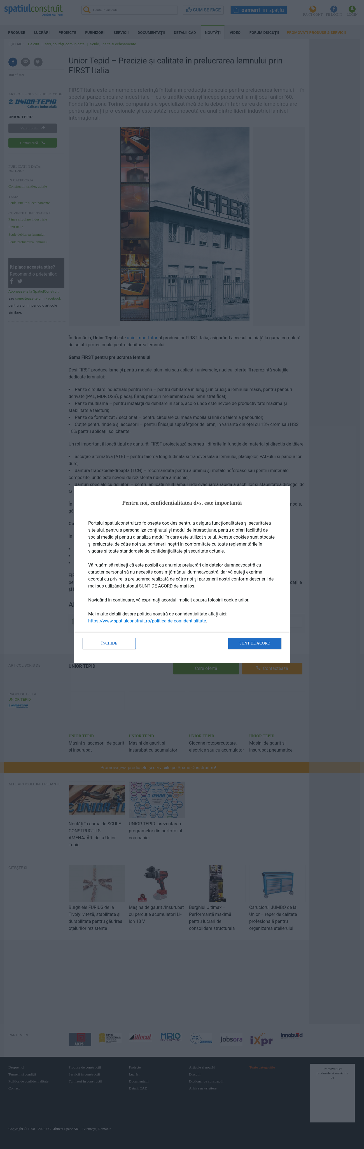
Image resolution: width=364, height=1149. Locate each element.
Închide (109, 643)
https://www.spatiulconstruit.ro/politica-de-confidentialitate (147, 621)
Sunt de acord (254, 643)
